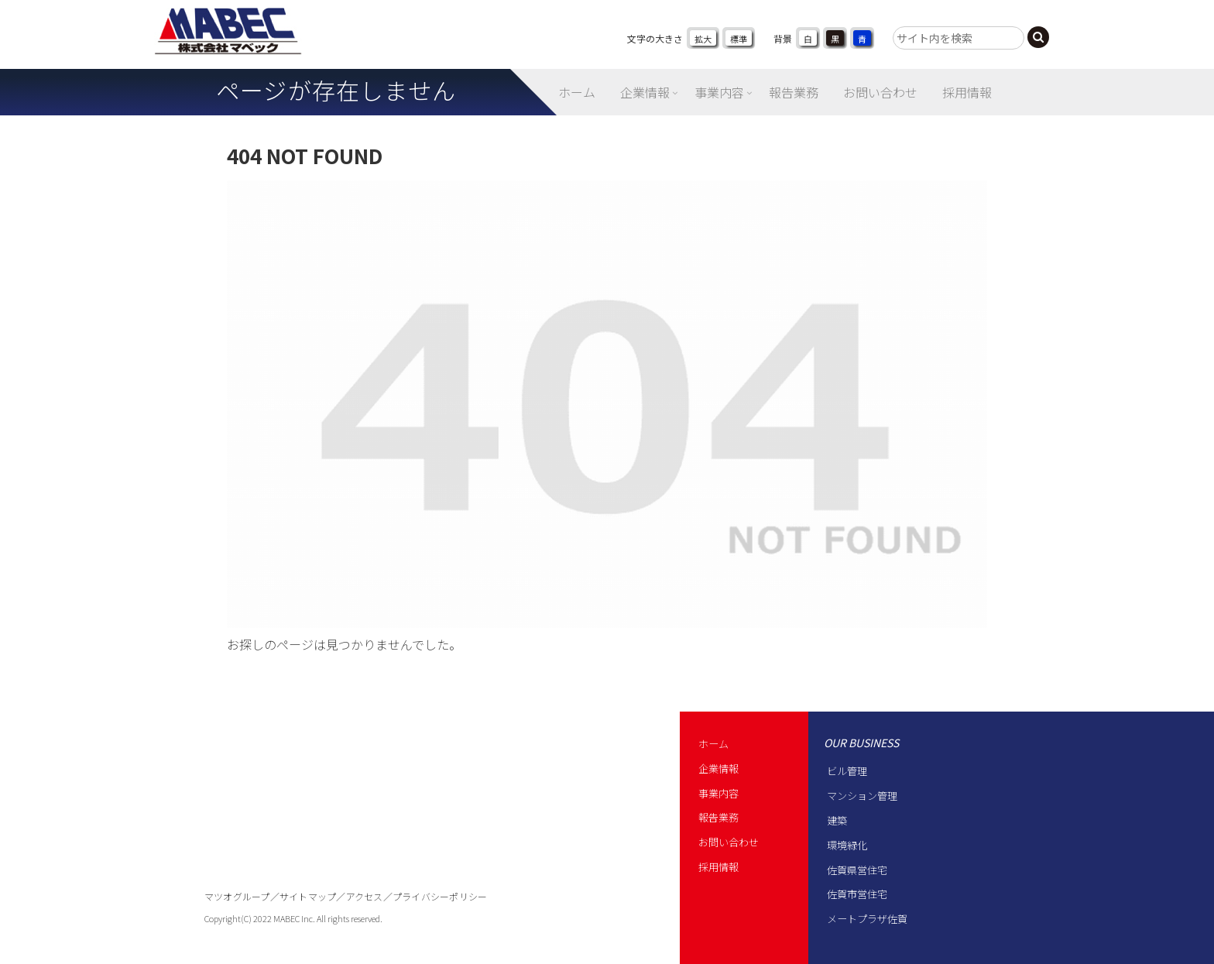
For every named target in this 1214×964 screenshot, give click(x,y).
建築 (837, 820)
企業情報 (718, 768)
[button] (1038, 37)
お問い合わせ (728, 842)
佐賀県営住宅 (857, 870)
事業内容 (718, 793)
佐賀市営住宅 (857, 894)
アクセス (364, 896)
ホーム (713, 743)
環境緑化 (847, 845)
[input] (958, 38)
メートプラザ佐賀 (867, 918)
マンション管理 (862, 795)
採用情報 (718, 866)
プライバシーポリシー (440, 896)
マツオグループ (237, 896)
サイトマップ (307, 896)
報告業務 (718, 817)
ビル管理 (847, 770)
